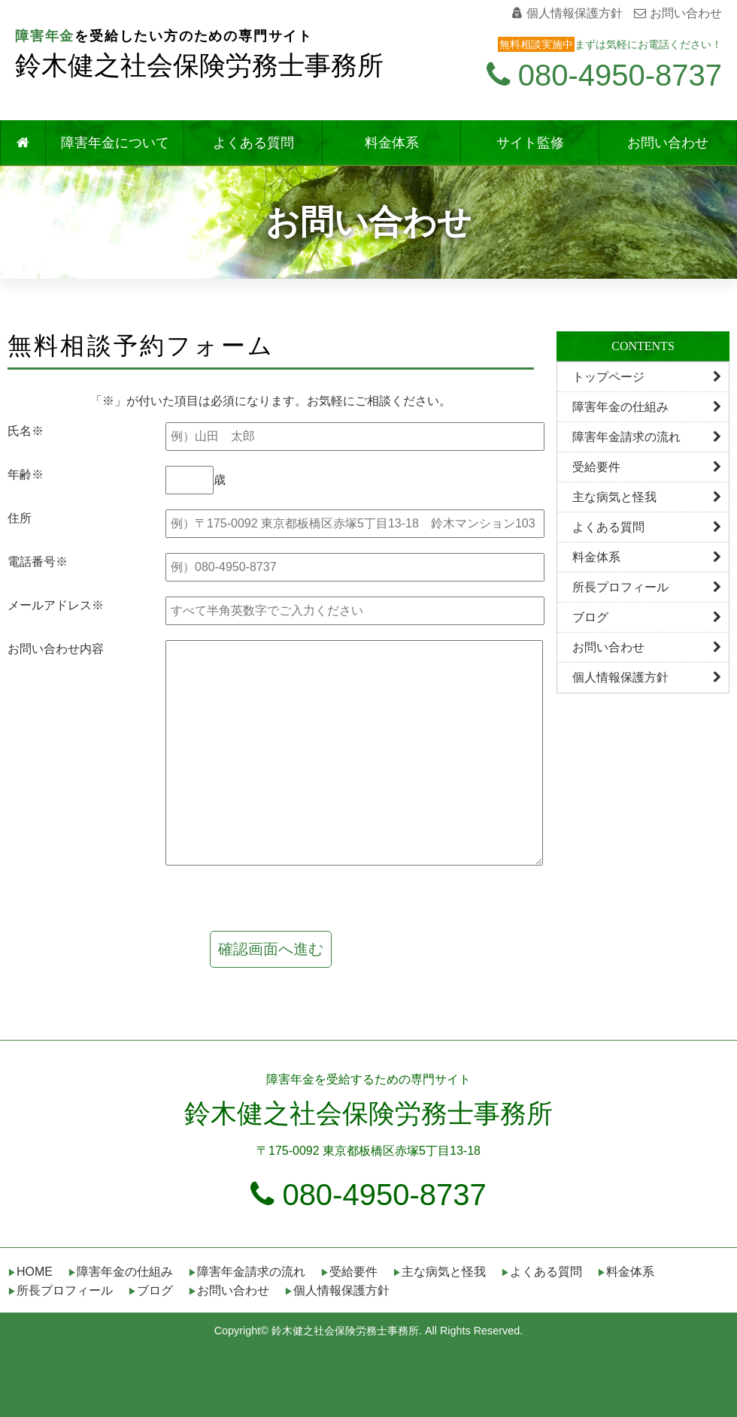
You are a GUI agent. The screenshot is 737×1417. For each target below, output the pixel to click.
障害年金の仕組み (646, 406)
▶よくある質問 (541, 1271)
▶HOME (30, 1271)
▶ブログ (150, 1290)
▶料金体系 (625, 1271)
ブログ (646, 617)
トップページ (646, 376)
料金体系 (392, 142)
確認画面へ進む (270, 949)
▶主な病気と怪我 (439, 1271)
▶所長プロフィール (60, 1290)
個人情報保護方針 (567, 13)
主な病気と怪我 (646, 497)
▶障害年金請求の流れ (246, 1271)
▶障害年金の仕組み (120, 1271)
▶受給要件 (349, 1271)
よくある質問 (253, 142)
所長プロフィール (646, 587)
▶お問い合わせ (228, 1290)
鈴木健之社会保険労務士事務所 (199, 65)
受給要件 (646, 467)
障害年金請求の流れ (646, 437)
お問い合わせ (678, 13)
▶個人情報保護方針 (337, 1290)
